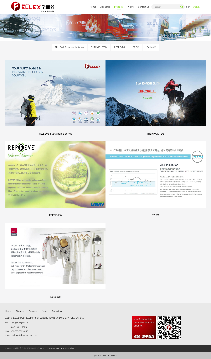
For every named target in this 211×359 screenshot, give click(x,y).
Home (93, 6)
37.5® (136, 47)
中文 (188, 6)
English (196, 6)
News (131, 6)
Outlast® (151, 47)
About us (105, 6)
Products (119, 6)
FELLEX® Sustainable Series (69, 47)
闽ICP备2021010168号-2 (105, 355)
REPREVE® (119, 47)
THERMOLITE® (99, 47)
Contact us (143, 6)
